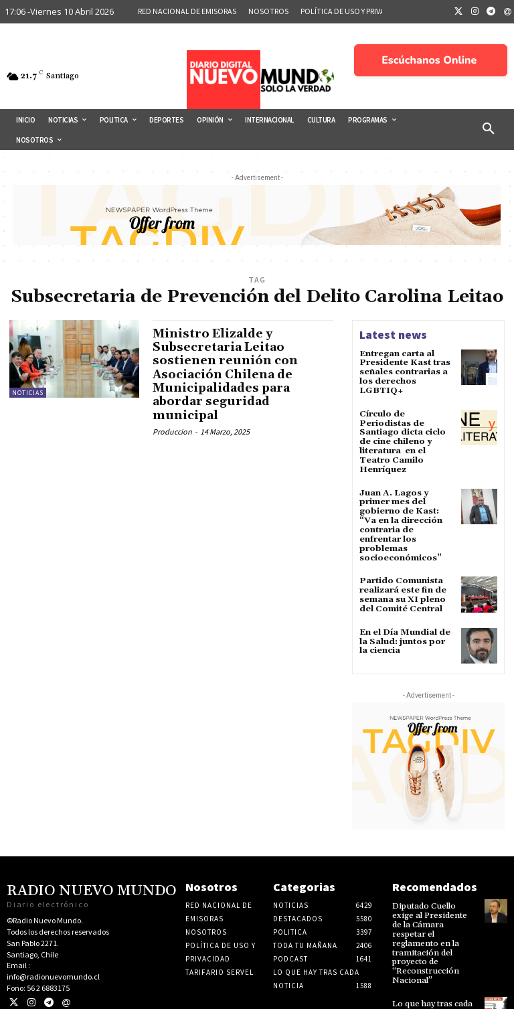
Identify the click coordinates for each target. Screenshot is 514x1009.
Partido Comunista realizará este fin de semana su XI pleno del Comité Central (401, 568)
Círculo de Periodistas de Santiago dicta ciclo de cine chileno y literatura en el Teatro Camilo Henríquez (406, 433)
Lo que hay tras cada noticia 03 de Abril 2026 (430, 972)
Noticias (28, 392)
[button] (489, 129)
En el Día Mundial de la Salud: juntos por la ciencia (406, 613)
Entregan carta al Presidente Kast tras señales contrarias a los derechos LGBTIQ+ (402, 371)
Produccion (172, 429)
